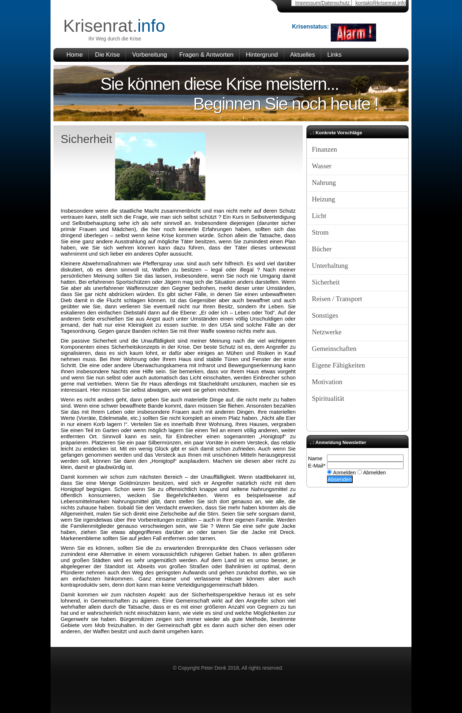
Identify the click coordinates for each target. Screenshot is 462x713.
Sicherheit (326, 282)
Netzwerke (326, 332)
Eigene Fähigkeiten (338, 365)
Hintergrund (262, 54)
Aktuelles (302, 54)
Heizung (323, 199)
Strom (320, 232)
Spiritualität (328, 398)
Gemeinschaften (334, 348)
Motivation (327, 382)
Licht (319, 215)
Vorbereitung (149, 54)
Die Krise (107, 54)
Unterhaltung (330, 265)
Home (74, 54)
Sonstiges (325, 315)
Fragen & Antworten (206, 54)
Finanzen (324, 149)
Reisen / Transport (337, 299)
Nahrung (324, 182)
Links (334, 54)
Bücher (322, 249)
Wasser (321, 166)
